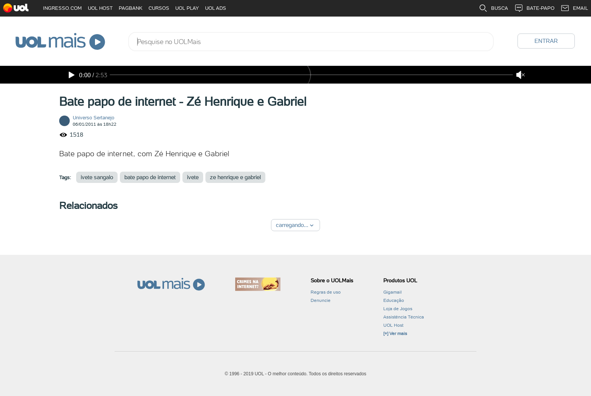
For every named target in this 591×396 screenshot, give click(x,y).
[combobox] (311, 41)
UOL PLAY (187, 8)
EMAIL (574, 8)
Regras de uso (326, 292)
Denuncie (321, 300)
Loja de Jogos (397, 308)
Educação (393, 300)
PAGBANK (130, 8)
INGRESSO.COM (62, 8)
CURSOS (159, 8)
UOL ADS (215, 8)
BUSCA (493, 8)
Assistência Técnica (403, 317)
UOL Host (393, 325)
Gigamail (392, 292)
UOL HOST (100, 8)
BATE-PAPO (534, 8)
